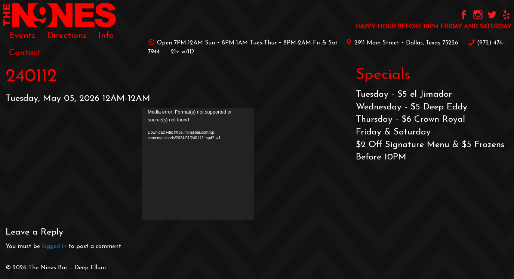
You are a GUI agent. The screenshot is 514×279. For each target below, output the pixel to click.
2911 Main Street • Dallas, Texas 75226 (400, 43)
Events (22, 35)
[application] (198, 164)
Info (106, 35)
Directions (66, 35)
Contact (25, 53)
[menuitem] (22, 35)
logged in (54, 246)
